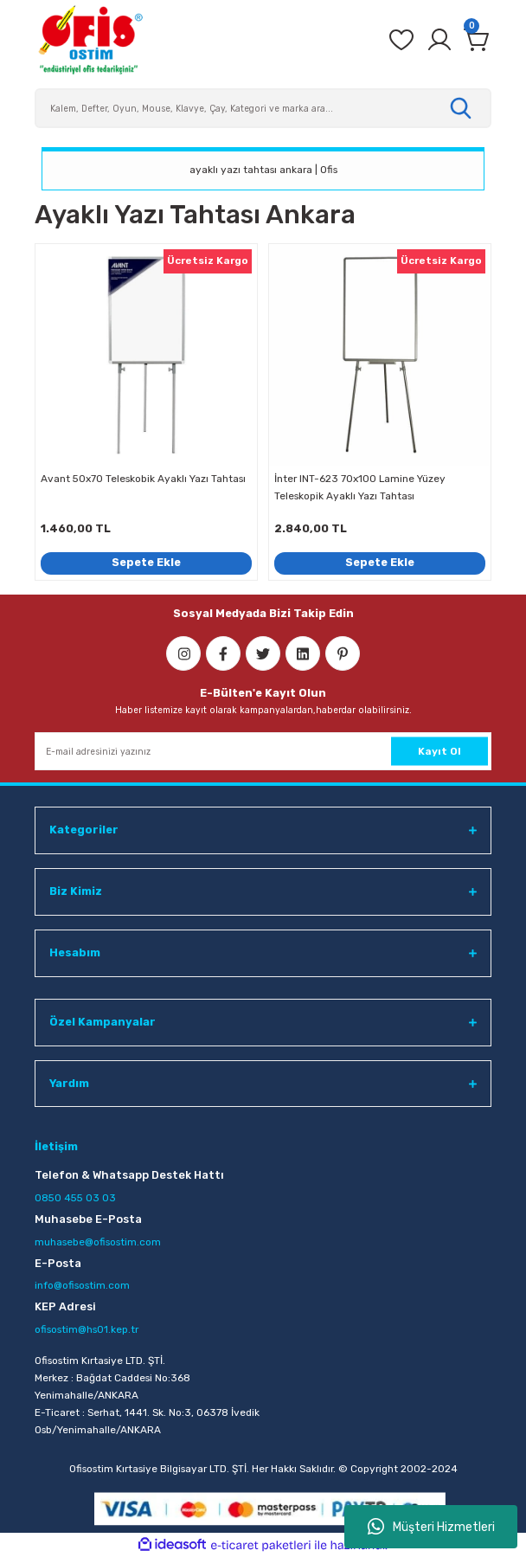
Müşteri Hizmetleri (431, 1526)
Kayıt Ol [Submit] (439, 751)
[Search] (263, 108)
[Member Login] (439, 40)
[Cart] (477, 40)
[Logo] (90, 39)
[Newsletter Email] (263, 751)
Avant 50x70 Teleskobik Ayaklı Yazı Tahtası (143, 479)
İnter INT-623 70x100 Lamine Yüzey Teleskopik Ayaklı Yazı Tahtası (360, 487)
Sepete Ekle (146, 562)
